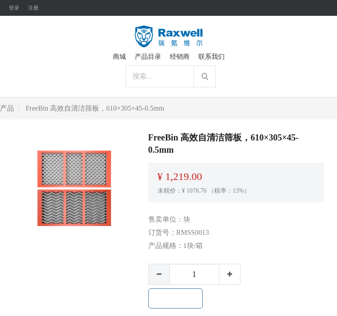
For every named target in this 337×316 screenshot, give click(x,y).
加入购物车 (175, 298)
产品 (7, 108)
